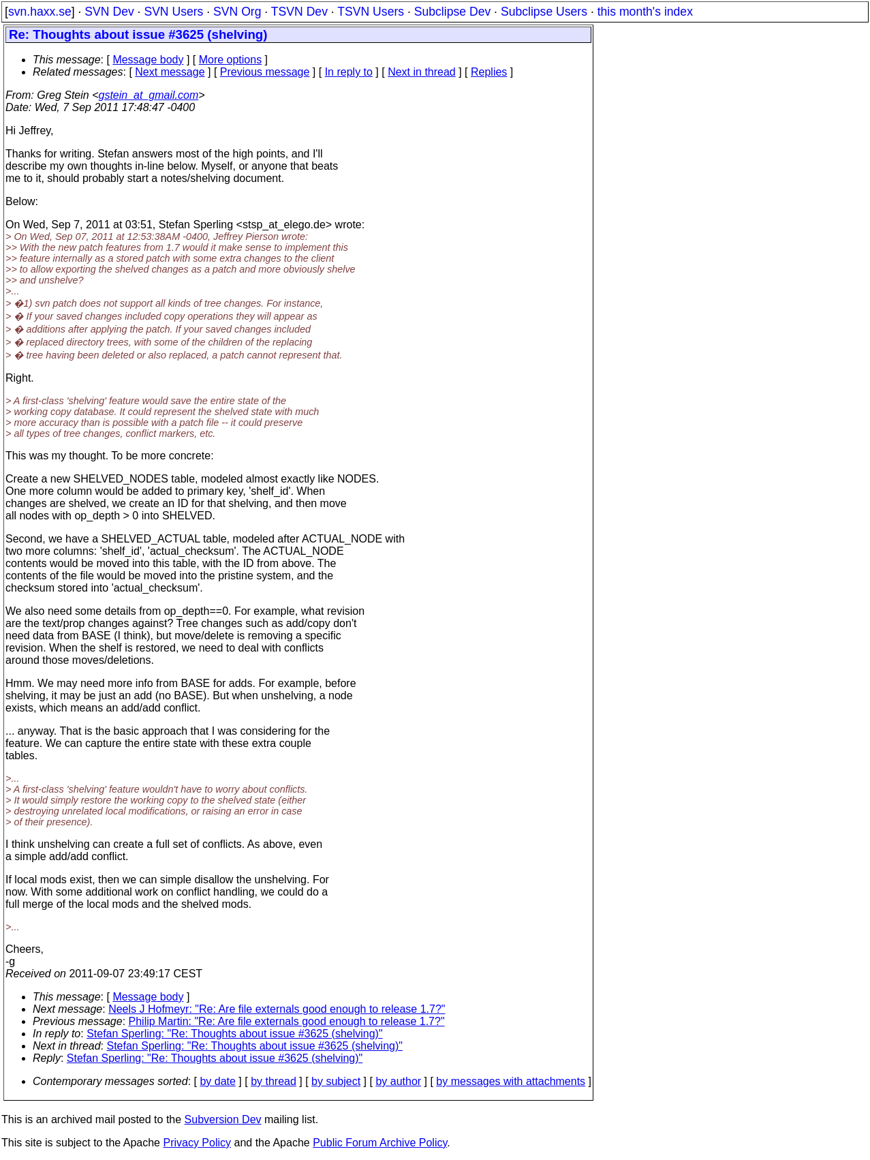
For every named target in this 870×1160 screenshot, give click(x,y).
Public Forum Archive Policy (380, 1142)
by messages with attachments (510, 1081)
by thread (273, 1081)
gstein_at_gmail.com (149, 95)
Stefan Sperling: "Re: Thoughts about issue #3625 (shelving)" (234, 1033)
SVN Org (237, 11)
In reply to (349, 72)
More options (230, 59)
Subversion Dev (223, 1119)
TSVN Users (370, 11)
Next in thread (422, 72)
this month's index (645, 11)
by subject (335, 1081)
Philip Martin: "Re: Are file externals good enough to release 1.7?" (287, 1021)
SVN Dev (109, 11)
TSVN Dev (299, 11)
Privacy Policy (197, 1142)
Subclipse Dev (452, 11)
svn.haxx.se (40, 11)
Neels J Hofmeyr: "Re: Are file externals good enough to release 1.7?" (276, 1009)
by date (217, 1081)
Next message (169, 72)
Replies (489, 72)
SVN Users (173, 11)
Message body (147, 59)
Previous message (265, 72)
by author (398, 1081)
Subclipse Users (544, 11)
